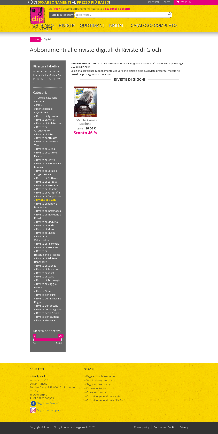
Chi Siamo (43, 25)
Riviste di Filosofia (46, 189)
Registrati (153, 2)
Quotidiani (92, 25)
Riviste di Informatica (48, 210)
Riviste (67, 25)
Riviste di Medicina (47, 221)
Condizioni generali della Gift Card (105, 400)
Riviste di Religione (47, 247)
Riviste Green (44, 291)
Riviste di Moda (45, 225)
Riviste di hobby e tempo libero (45, 205)
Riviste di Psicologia (47, 243)
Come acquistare (96, 392)
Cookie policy (141, 427)
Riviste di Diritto (45, 159)
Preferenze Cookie (164, 427)
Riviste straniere (46, 320)
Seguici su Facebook (45, 403)
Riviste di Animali (46, 119)
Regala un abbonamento (100, 376)
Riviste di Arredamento (42, 128)
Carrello (183, 2)
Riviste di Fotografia (48, 192)
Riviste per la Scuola (47, 313)
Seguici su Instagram (45, 410)
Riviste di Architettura (48, 123)
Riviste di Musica (46, 232)
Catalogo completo (154, 25)
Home (35, 39)
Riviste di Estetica (46, 181)
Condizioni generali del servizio (104, 396)
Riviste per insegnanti (48, 309)
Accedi (167, 2)
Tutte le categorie (46, 97)
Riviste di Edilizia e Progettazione (46, 172)
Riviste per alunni (46, 294)
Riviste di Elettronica (48, 178)
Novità (40, 101)
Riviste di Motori (45, 229)
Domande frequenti (97, 388)
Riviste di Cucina (45, 148)
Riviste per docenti (47, 305)
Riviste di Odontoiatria (41, 238)
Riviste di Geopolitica (48, 196)
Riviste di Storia (45, 276)
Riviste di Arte (44, 134)
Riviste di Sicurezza (47, 269)
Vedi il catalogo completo (100, 380)
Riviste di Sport (45, 273)
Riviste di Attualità (46, 138)
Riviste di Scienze (46, 265)
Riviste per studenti (47, 316)
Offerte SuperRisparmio (43, 106)
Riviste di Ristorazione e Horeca (47, 252)
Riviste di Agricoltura (48, 116)
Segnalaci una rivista (98, 384)
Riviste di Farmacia (47, 185)
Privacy (184, 427)
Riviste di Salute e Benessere (45, 260)
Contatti (42, 29)
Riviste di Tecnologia (48, 280)
